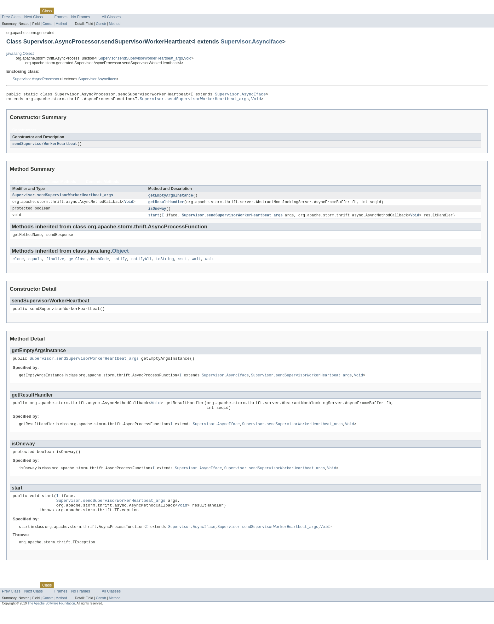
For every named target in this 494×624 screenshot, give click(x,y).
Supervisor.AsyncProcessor (36, 79)
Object (120, 255)
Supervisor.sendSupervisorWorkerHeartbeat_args (141, 58)
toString (165, 263)
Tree (72, 11)
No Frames (80, 17)
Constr (48, 24)
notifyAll (141, 263)
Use (60, 11)
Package (29, 11)
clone (18, 263)
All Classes (111, 17)
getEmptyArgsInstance (170, 197)
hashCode (100, 263)
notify (120, 263)
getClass (78, 263)
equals (35, 263)
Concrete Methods (102, 184)
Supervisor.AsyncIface (251, 41)
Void (188, 58)
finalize (55, 263)
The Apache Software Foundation (51, 618)
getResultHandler (166, 204)
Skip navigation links (17, 5)
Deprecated (90, 11)
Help (120, 11)
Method (61, 24)
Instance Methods (60, 184)
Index (107, 11)
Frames (61, 17)
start (154, 218)
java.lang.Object (20, 53)
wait (182, 263)
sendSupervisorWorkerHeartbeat (44, 145)
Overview (10, 11)
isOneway (157, 211)
